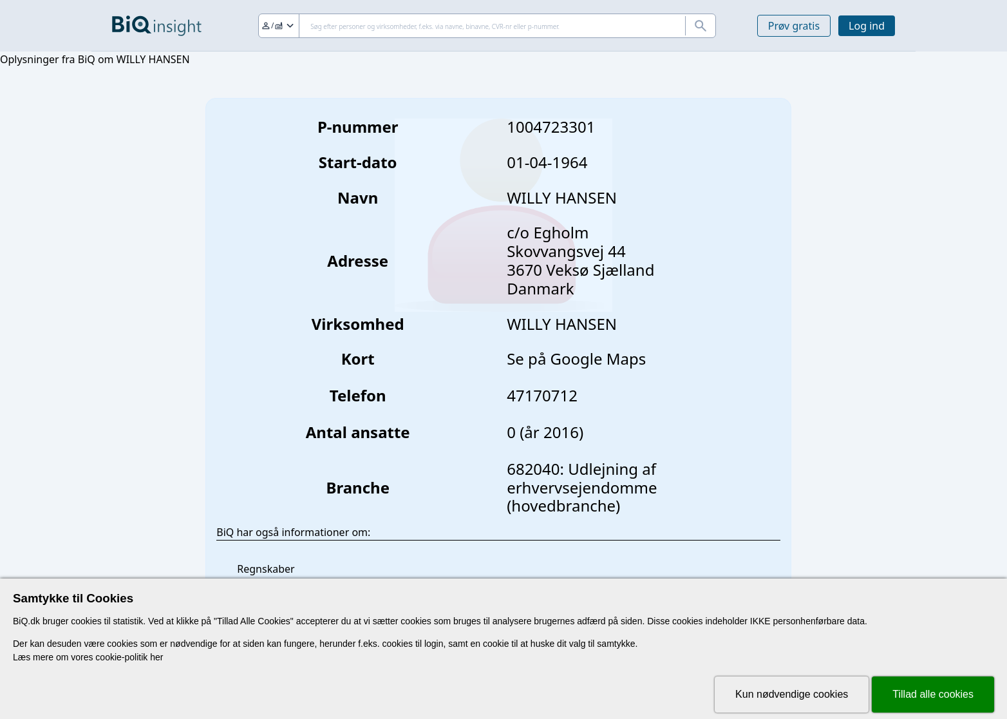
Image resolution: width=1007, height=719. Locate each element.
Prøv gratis (794, 26)
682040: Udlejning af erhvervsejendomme (582, 478)
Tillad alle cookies (933, 694)
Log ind (867, 26)
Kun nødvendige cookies (791, 694)
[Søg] (487, 26)
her (156, 657)
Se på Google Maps (576, 358)
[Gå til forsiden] (157, 25)
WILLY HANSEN (562, 323)
